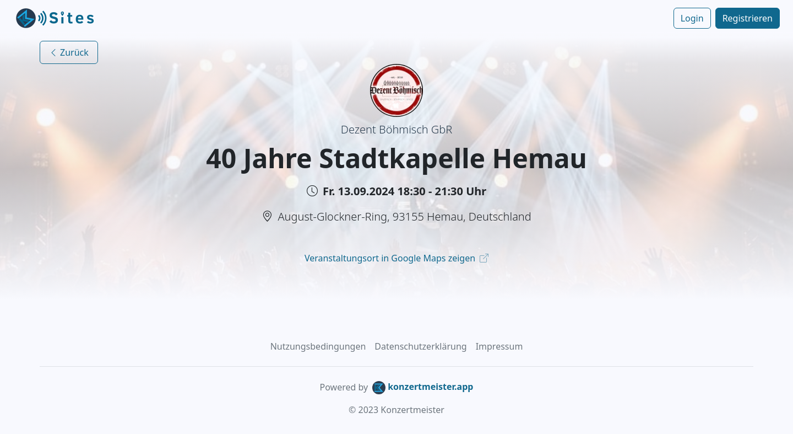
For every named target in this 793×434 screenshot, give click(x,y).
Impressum (499, 346)
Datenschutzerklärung (420, 346)
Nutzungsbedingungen (318, 346)
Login (692, 18)
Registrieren (748, 18)
